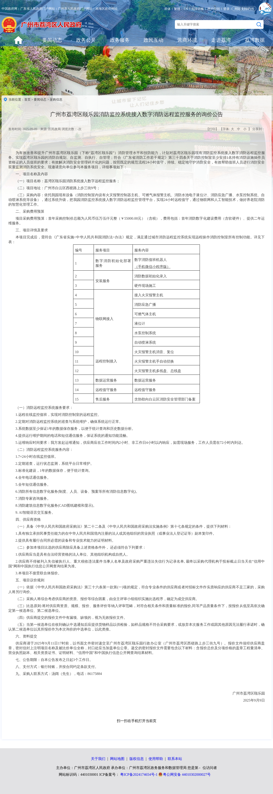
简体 (167, 9)
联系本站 (175, 759)
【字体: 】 (235, 129)
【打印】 (212, 129)
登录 (226, 9)
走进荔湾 (221, 40)
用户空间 (213, 9)
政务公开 (86, 40)
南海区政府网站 (106, 8)
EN (186, 9)
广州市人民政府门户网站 (75, 8)
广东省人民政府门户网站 (37, 8)
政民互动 (153, 40)
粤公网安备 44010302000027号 (187, 774)
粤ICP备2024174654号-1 (139, 774)
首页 (27, 99)
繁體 (177, 9)
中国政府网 (9, 8)
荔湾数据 (255, 40)
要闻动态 (52, 40)
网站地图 (117, 759)
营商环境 (187, 40)
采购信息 (56, 99)
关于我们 (98, 759)
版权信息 (136, 759)
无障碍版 (197, 9)
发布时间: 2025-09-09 (22, 129)
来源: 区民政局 (50, 129)
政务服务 (120, 40)
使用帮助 (156, 759)
